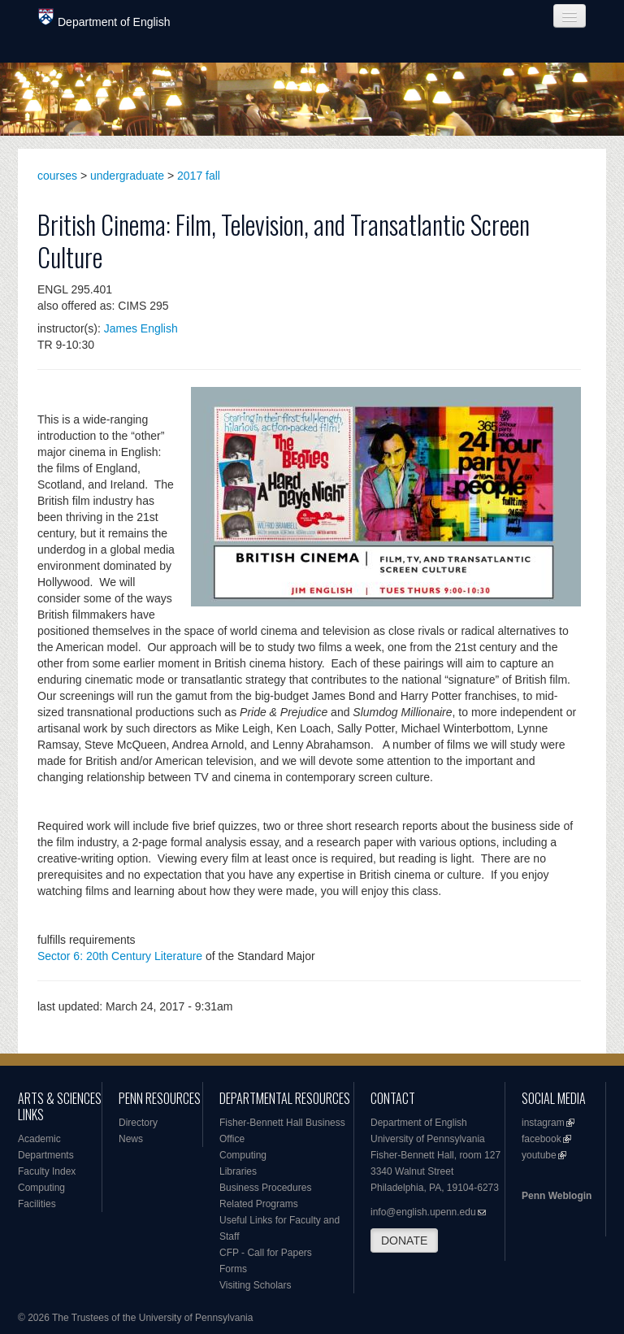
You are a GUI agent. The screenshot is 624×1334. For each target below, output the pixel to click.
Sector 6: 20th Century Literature (119, 955)
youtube (539, 1155)
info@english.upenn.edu (423, 1212)
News (131, 1139)
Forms (233, 1269)
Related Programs (258, 1204)
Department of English (104, 18)
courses (57, 175)
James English (141, 328)
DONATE (404, 1240)
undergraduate (127, 175)
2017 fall (198, 175)
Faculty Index (47, 1171)
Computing (41, 1187)
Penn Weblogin (557, 1195)
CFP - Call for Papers (265, 1252)
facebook (541, 1139)
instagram (543, 1122)
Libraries (238, 1171)
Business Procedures (265, 1187)
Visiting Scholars (255, 1285)
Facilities (37, 1204)
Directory (138, 1122)
